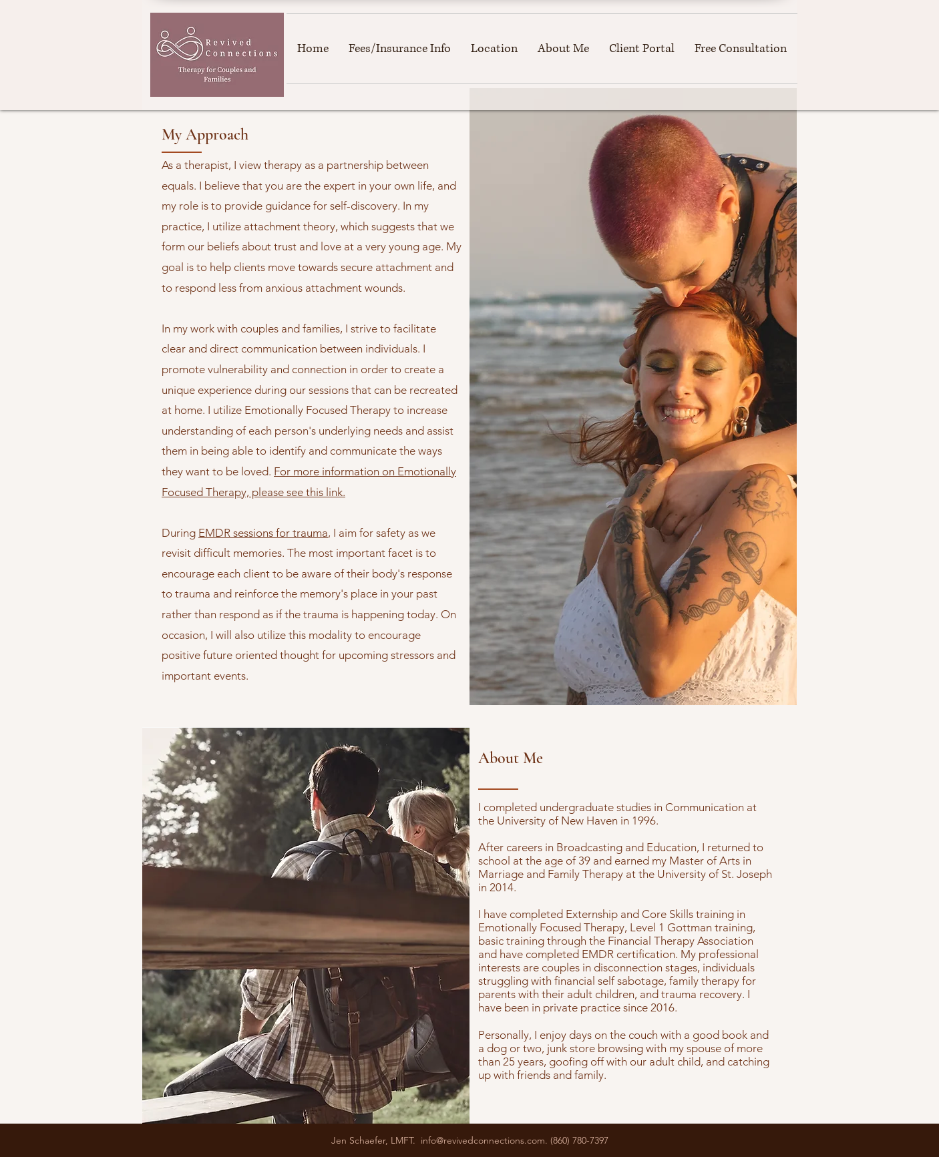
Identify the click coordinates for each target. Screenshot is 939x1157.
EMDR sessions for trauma (263, 532)
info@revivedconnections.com (483, 1140)
